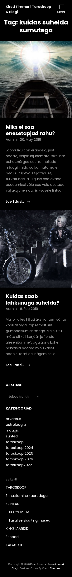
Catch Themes (51, 568)
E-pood (12, 536)
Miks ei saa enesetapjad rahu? (30, 130)
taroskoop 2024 (19, 447)
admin (11, 139)
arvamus (13, 418)
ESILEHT (12, 479)
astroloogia (16, 424)
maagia (12, 430)
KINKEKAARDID (17, 528)
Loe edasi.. (18, 201)
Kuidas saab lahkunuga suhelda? (32, 299)
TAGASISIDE (15, 545)
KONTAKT (13, 503)
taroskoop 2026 (19, 459)
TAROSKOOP (16, 487)
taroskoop (15, 442)
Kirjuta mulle (18, 512)
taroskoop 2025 (19, 453)
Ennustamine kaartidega (27, 495)
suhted (12, 436)
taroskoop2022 (19, 464)
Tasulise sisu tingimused (29, 520)
